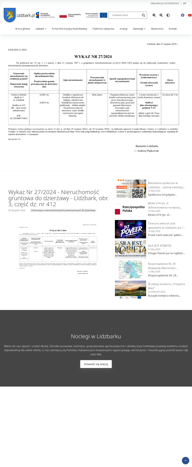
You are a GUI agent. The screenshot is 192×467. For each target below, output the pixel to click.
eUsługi (123, 28)
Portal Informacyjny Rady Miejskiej (69, 28)
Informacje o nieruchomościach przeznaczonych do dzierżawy (63, 210)
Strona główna (22, 28)
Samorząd (139, 29)
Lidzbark (41, 29)
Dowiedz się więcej (96, 364)
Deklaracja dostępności (165, 3)
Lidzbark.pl (19, 15)
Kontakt (173, 28)
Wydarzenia (157, 28)
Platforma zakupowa (103, 28)
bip (184, 3)
